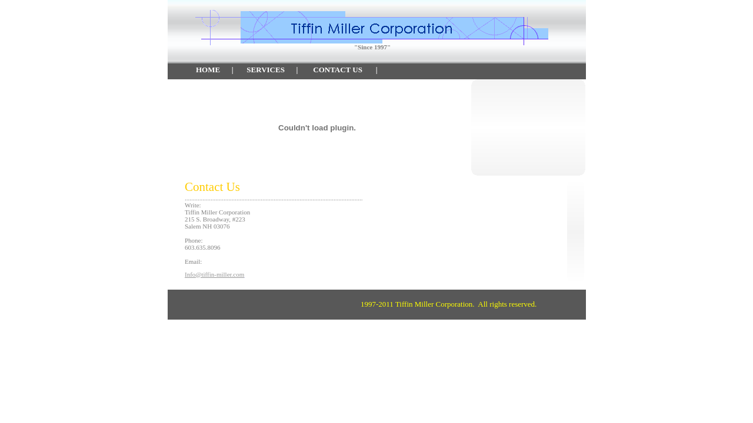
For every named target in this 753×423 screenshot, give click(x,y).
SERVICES (265, 69)
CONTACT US (337, 69)
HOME (208, 69)
